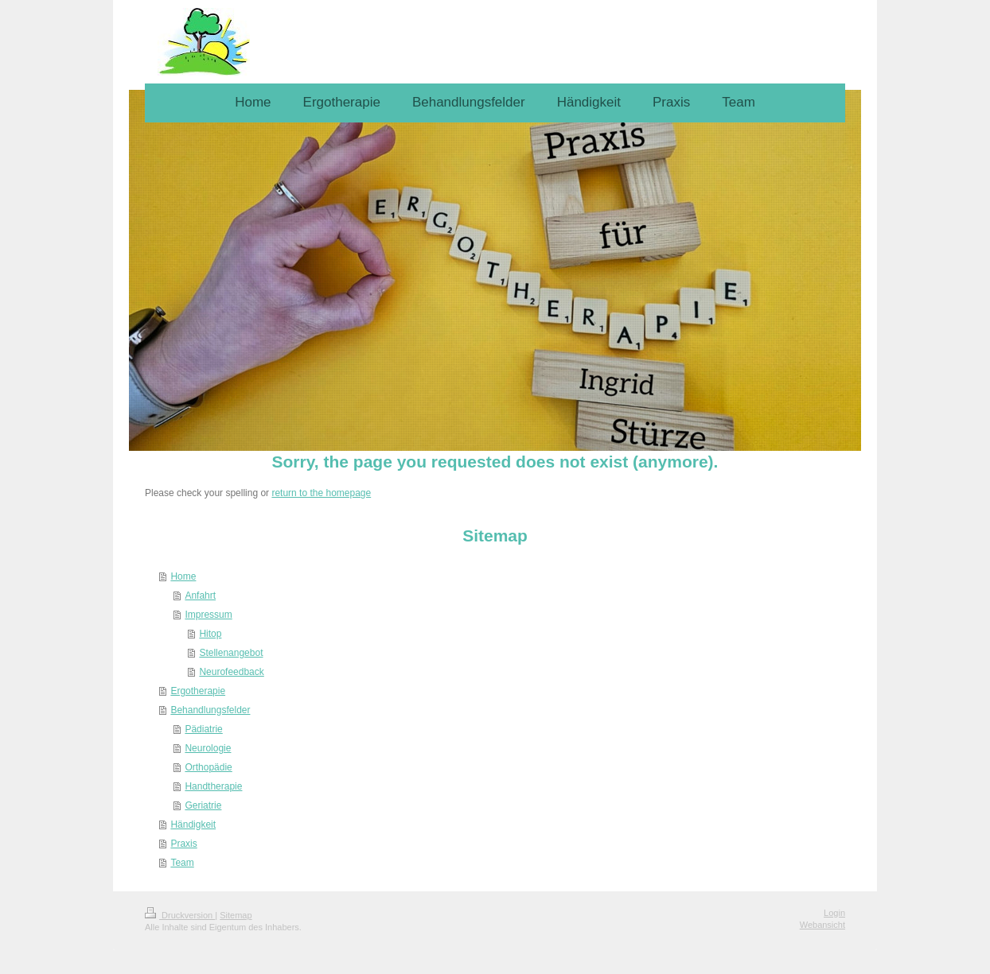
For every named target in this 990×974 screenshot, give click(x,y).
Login (834, 913)
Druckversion (180, 915)
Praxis (183, 843)
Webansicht (822, 924)
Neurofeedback (231, 671)
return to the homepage (321, 493)
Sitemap (235, 915)
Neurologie (208, 748)
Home (183, 576)
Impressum (208, 614)
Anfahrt (200, 595)
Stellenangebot (231, 652)
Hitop (210, 633)
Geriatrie (203, 805)
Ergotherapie (197, 691)
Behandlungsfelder (210, 710)
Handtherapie (213, 786)
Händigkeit (193, 824)
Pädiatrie (203, 729)
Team (181, 862)
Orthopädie (208, 767)
